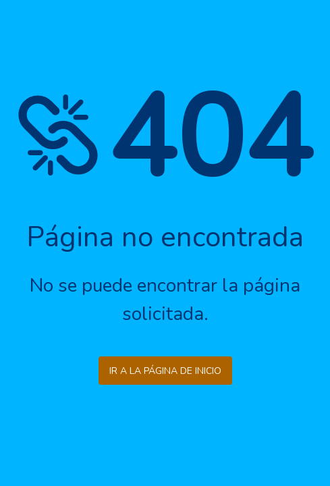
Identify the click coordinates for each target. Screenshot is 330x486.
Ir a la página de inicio (165, 370)
